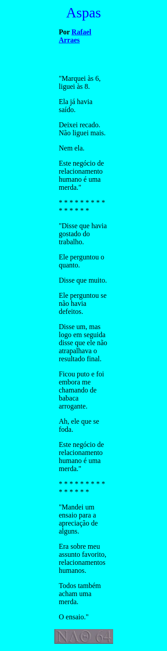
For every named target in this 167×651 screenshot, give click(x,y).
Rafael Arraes (75, 36)
